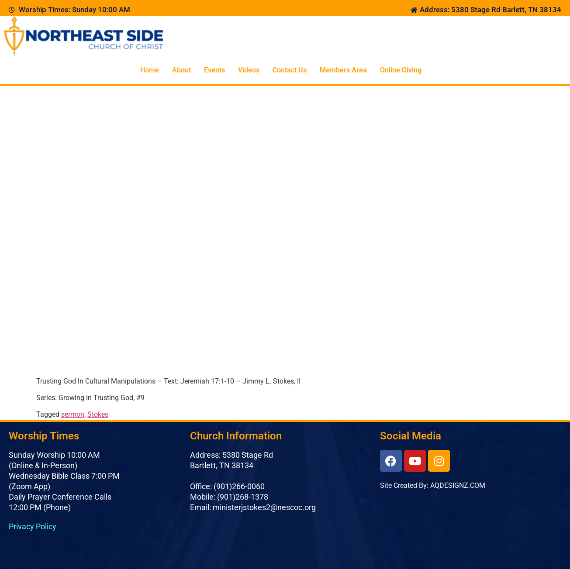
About (181, 70)
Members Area (343, 70)
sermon (72, 414)
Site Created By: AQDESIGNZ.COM (432, 485)
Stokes (97, 414)
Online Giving (400, 70)
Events (214, 70)
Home (149, 70)
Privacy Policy (32, 526)
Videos (248, 70)
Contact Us (290, 70)
